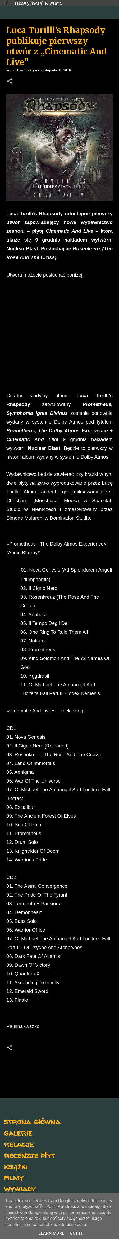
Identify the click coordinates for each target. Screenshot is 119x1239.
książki (15, 1166)
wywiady (20, 1188)
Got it (76, 1233)
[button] (9, 81)
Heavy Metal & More (38, 3)
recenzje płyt (29, 1154)
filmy (13, 1177)
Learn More (51, 1233)
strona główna (32, 1121)
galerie (18, 1132)
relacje (19, 1143)
